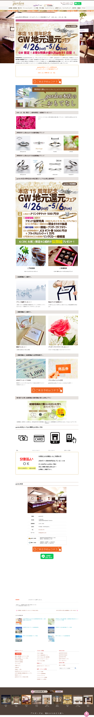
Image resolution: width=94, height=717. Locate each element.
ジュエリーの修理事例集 (41, 673)
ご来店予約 (74, 8)
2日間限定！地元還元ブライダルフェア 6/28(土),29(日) (28, 610)
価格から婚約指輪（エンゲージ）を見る (22, 656)
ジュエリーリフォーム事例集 (42, 677)
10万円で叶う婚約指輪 (19, 659)
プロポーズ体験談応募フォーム (42, 655)
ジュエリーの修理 (40, 671)
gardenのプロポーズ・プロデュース (43, 665)
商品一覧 (19, 8)
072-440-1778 (41, 529)
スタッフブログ (17, 663)
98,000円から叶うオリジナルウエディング (22, 671)
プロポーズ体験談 (40, 653)
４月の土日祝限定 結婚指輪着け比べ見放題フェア (47, 11)
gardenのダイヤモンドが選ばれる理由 (21, 676)
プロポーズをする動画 (41, 660)
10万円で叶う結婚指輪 (19, 661)
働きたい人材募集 (62, 665)
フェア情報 (36, 8)
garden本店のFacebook (63, 653)
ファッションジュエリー (28, 8)
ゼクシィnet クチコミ (63, 660)
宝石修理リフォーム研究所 (41, 679)
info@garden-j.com (42, 532)
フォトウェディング (66, 8)
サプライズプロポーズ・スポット (43, 658)
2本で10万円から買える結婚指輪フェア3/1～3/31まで (66, 610)
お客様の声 (17, 667)
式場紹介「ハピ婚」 (18, 669)
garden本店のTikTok (62, 656)
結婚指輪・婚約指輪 (13, 8)
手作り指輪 (41, 8)
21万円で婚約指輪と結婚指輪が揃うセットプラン (23, 673)
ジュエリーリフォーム (49, 8)
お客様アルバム (58, 8)
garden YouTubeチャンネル (64, 658)
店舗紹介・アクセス (81, 8)
